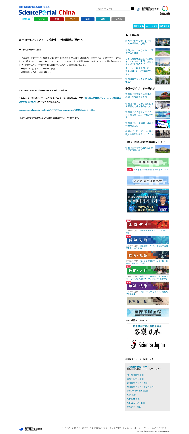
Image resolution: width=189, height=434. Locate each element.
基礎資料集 (164, 26)
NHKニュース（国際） (137, 403)
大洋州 (103, 19)
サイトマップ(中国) (112, 428)
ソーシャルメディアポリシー (157, 428)
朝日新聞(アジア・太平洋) (138, 383)
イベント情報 (151, 26)
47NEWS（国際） (135, 407)
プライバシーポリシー (132, 428)
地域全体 (26, 19)
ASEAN (41, 19)
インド (72, 19)
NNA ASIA (131, 395)
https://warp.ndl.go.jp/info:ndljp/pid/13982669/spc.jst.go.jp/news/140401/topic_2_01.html (57, 110)
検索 (132, 8)
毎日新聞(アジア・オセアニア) (140, 387)
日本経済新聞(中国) (135, 375)
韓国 (88, 19)
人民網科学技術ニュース (138, 367)
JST (30, 428)
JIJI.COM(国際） (134, 399)
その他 (119, 19)
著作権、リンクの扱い (92, 428)
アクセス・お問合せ (71, 428)
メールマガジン (156, 14)
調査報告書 (139, 26)
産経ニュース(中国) (135, 379)
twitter (151, 14)
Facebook (145, 14)
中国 (57, 19)
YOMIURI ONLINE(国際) (138, 391)
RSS (140, 14)
